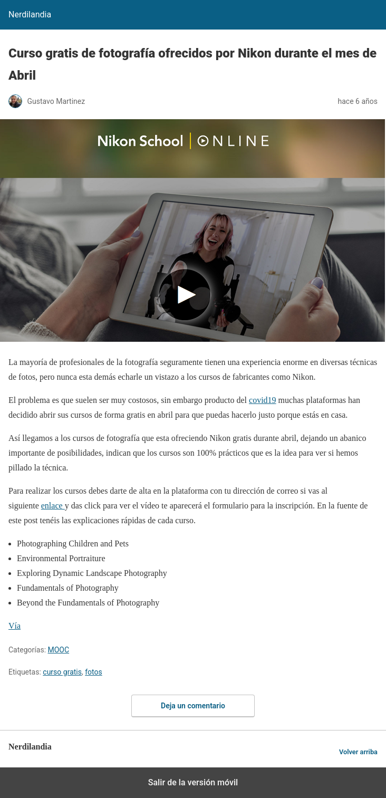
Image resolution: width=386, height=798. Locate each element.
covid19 (262, 400)
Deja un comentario (193, 705)
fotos (93, 672)
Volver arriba (358, 752)
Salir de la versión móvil (193, 782)
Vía (14, 625)
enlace (53, 505)
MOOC (59, 650)
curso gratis (62, 672)
